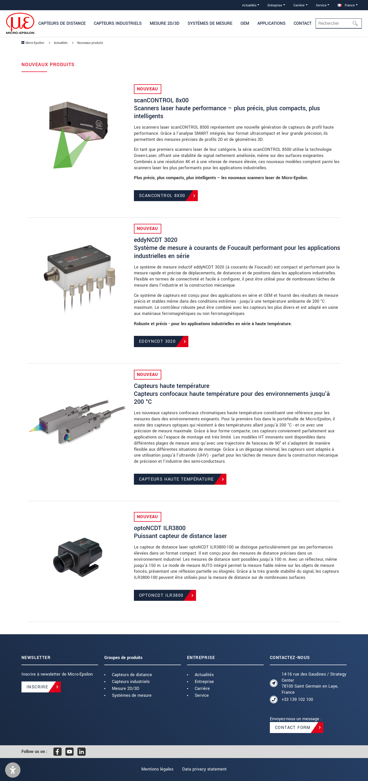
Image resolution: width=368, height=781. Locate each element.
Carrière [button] (299, 5)
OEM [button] (244, 23)
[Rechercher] (357, 23)
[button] (12, 770)
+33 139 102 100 (297, 699)
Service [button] (321, 5)
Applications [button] (271, 23)
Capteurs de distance (132, 674)
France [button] (346, 5)
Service (202, 695)
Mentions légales (157, 769)
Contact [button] (303, 23)
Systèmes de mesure (132, 695)
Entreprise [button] (275, 5)
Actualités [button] (249, 5)
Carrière (202, 688)
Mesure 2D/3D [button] (164, 23)
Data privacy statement (205, 769)
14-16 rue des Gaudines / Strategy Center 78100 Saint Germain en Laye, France (314, 683)
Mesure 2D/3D (125, 688)
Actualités (204, 674)
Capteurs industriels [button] (118, 23)
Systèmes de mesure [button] (210, 23)
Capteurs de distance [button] (62, 23)
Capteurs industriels (131, 681)
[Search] (339, 23)
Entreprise (204, 681)
